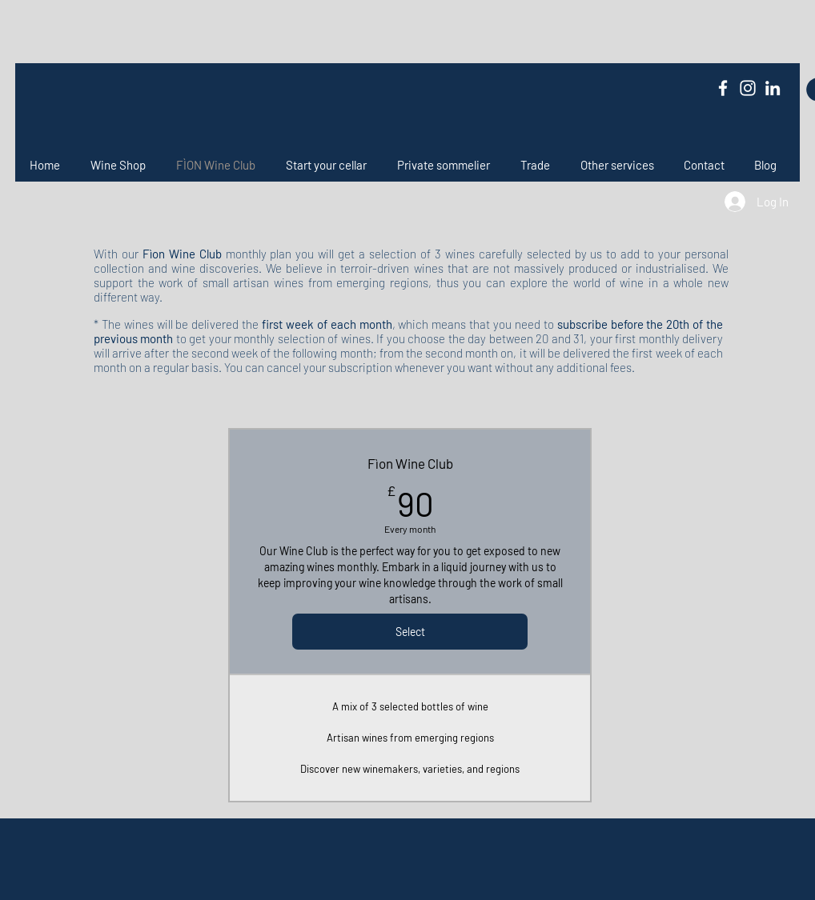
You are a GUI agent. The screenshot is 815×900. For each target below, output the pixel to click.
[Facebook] (723, 88)
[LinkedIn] (772, 88)
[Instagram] (747, 88)
